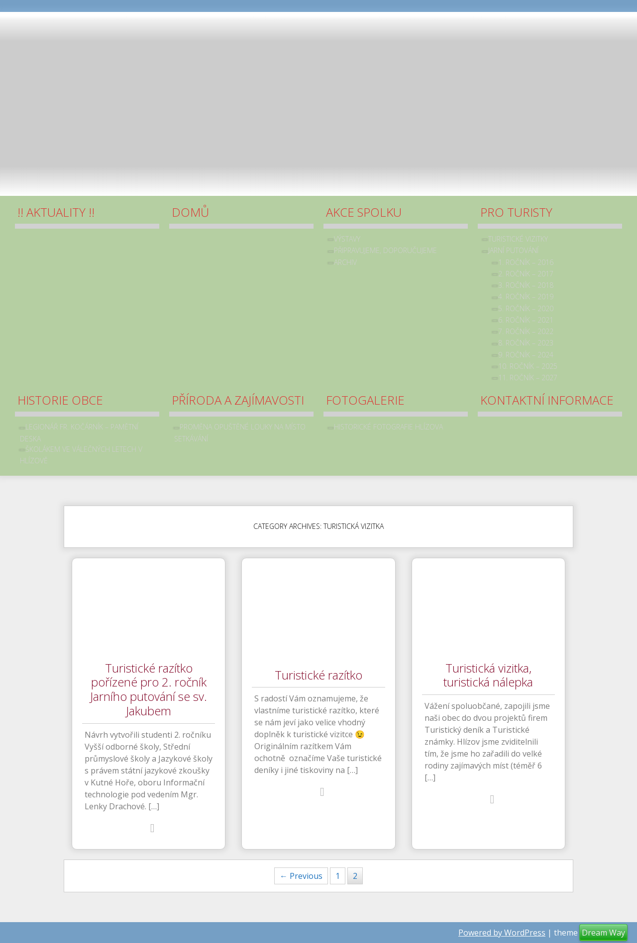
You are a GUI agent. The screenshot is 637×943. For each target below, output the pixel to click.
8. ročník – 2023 (525, 342)
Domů (190, 212)
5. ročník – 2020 (525, 308)
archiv (345, 262)
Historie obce (60, 400)
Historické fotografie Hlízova (388, 426)
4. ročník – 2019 (525, 296)
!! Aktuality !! (56, 212)
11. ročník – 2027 (527, 377)
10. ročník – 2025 (527, 366)
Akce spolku (364, 212)
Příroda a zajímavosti (238, 400)
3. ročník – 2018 (525, 285)
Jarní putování (513, 250)
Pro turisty (516, 212)
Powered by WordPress (501, 932)
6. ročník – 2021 (525, 320)
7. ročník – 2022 (525, 331)
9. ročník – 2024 (525, 354)
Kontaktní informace (547, 400)
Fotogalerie (365, 400)
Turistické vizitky (518, 239)
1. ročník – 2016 (525, 262)
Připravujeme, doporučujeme (385, 250)
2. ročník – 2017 (525, 273)
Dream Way (603, 932)
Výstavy (347, 239)
